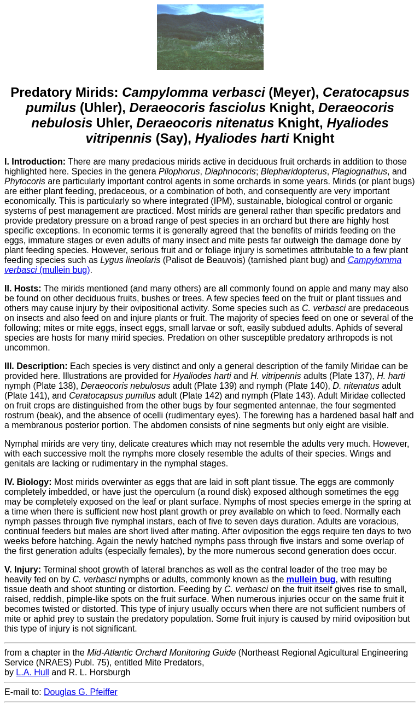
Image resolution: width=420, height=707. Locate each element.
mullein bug (311, 579)
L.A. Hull (32, 672)
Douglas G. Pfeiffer (81, 692)
